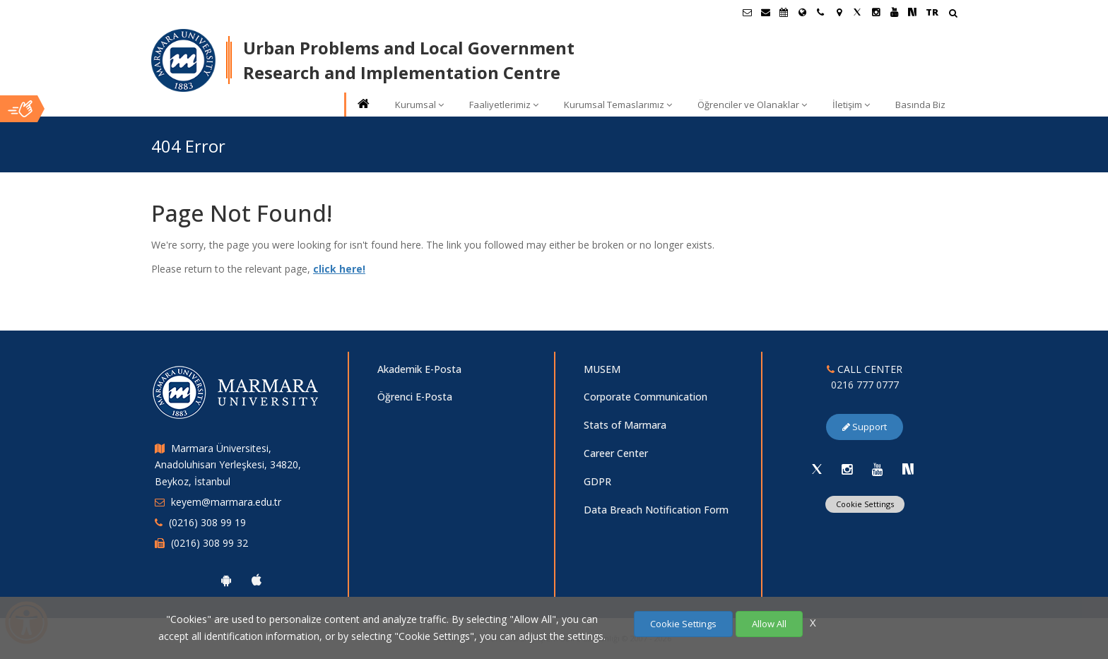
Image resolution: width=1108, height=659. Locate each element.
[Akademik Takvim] (784, 12)
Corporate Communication (645, 396)
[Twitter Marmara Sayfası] (857, 12)
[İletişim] (820, 12)
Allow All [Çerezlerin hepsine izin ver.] (769, 623)
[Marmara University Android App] (226, 580)
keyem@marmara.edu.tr (226, 502)
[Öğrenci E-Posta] (747, 12)
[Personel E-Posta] (765, 12)
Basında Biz (920, 104)
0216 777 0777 (865, 384)
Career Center (616, 453)
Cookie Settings (865, 504)
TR (932, 12)
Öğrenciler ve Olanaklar (752, 104)
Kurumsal (419, 104)
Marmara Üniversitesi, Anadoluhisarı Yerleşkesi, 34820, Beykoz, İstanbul (228, 465)
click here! (339, 268)
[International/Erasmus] (802, 12)
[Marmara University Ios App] (256, 580)
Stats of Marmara (625, 425)
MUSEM (602, 369)
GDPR (597, 481)
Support (864, 426)
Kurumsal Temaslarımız (618, 104)
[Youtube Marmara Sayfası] (894, 12)
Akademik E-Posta (419, 369)
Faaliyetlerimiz (503, 104)
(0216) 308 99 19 (207, 522)
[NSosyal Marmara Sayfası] (912, 12)
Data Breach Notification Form (656, 509)
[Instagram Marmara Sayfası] (875, 12)
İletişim (851, 104)
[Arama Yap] (952, 14)
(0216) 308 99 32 (209, 543)
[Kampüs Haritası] (839, 12)
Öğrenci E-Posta (414, 396)
